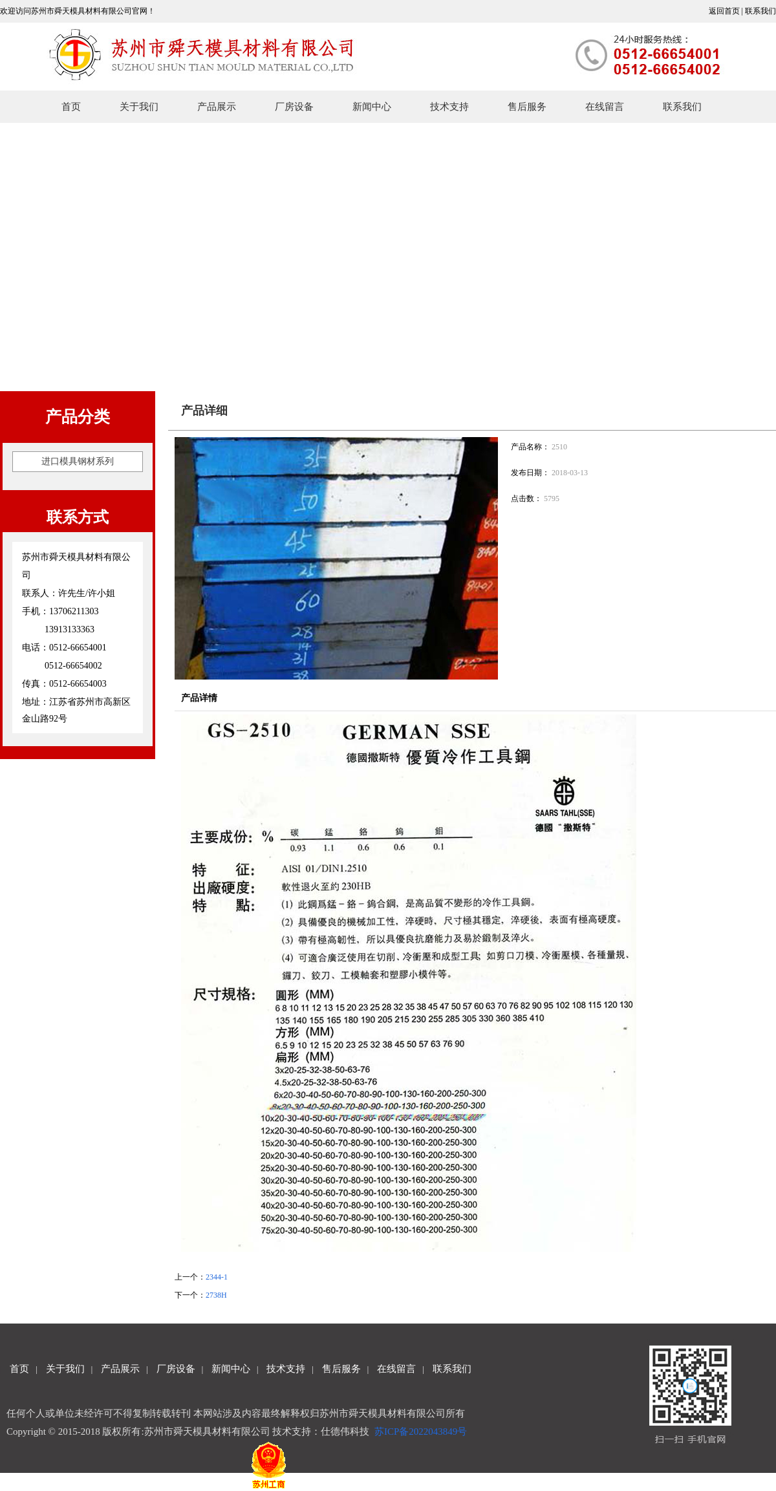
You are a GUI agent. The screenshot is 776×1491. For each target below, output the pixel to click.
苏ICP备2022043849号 (421, 1431)
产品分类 (77, 416)
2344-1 (217, 1277)
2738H (216, 1295)
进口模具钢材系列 (77, 461)
